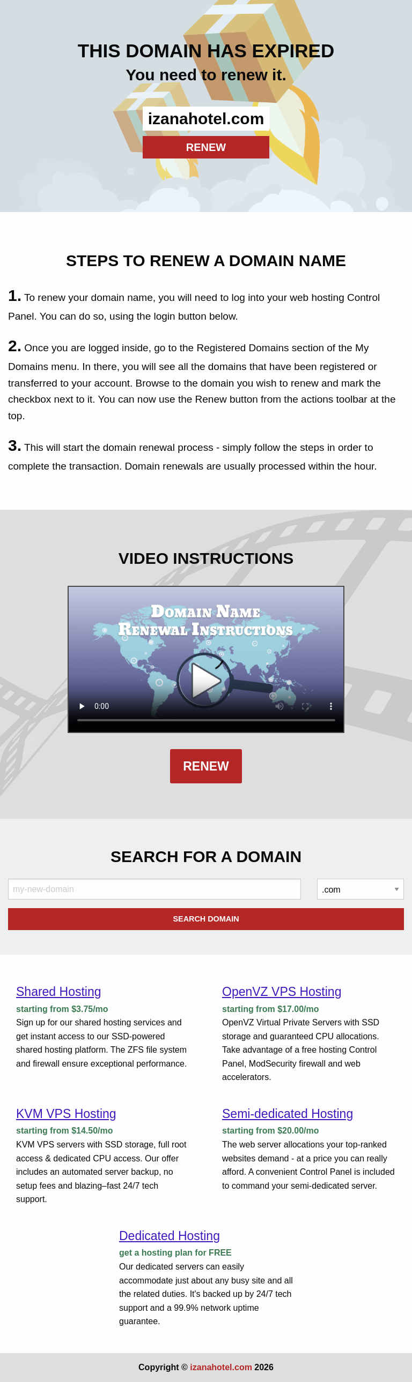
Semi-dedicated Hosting (287, 1114)
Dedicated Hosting (169, 1236)
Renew (206, 766)
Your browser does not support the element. (206, 659)
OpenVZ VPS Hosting (281, 992)
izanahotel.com (221, 1367)
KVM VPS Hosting (66, 1114)
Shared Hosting (58, 992)
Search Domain (206, 919)
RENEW (206, 147)
